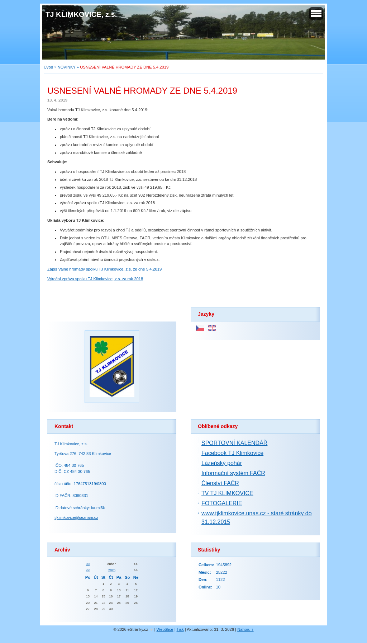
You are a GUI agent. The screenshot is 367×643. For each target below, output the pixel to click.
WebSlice (165, 629)
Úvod (48, 67)
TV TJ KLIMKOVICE (227, 493)
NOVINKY (67, 67)
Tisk (180, 629)
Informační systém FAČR (233, 473)
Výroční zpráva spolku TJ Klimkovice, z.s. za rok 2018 (95, 279)
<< (88, 564)
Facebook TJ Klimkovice (232, 453)
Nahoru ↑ (245, 629)
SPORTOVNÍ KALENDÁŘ (234, 443)
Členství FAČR (220, 483)
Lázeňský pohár (221, 463)
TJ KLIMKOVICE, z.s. (81, 14)
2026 (111, 570)
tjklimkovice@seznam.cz (76, 517)
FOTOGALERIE (221, 503)
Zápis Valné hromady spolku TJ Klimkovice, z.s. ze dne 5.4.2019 (104, 269)
